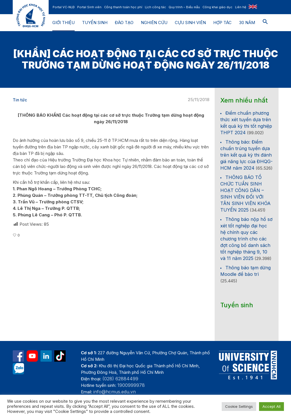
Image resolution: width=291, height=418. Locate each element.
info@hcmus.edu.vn (114, 391)
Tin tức (20, 100)
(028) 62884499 (120, 378)
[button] (265, 22)
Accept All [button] (271, 406)
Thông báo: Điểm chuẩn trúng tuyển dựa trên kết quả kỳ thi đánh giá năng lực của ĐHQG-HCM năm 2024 (246, 155)
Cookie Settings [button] (239, 406)
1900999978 (131, 385)
